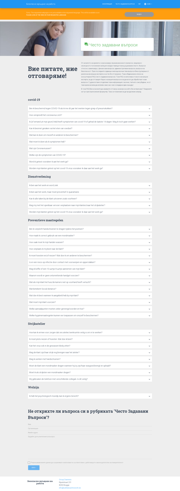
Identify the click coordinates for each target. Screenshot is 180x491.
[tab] (90, 108)
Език (148, 4)
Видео (139, 14)
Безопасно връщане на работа (40, 4)
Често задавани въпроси (125, 4)
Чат (139, 4)
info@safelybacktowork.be (70, 488)
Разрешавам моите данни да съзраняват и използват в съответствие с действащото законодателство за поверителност (75, 462)
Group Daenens (65, 479)
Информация (107, 4)
